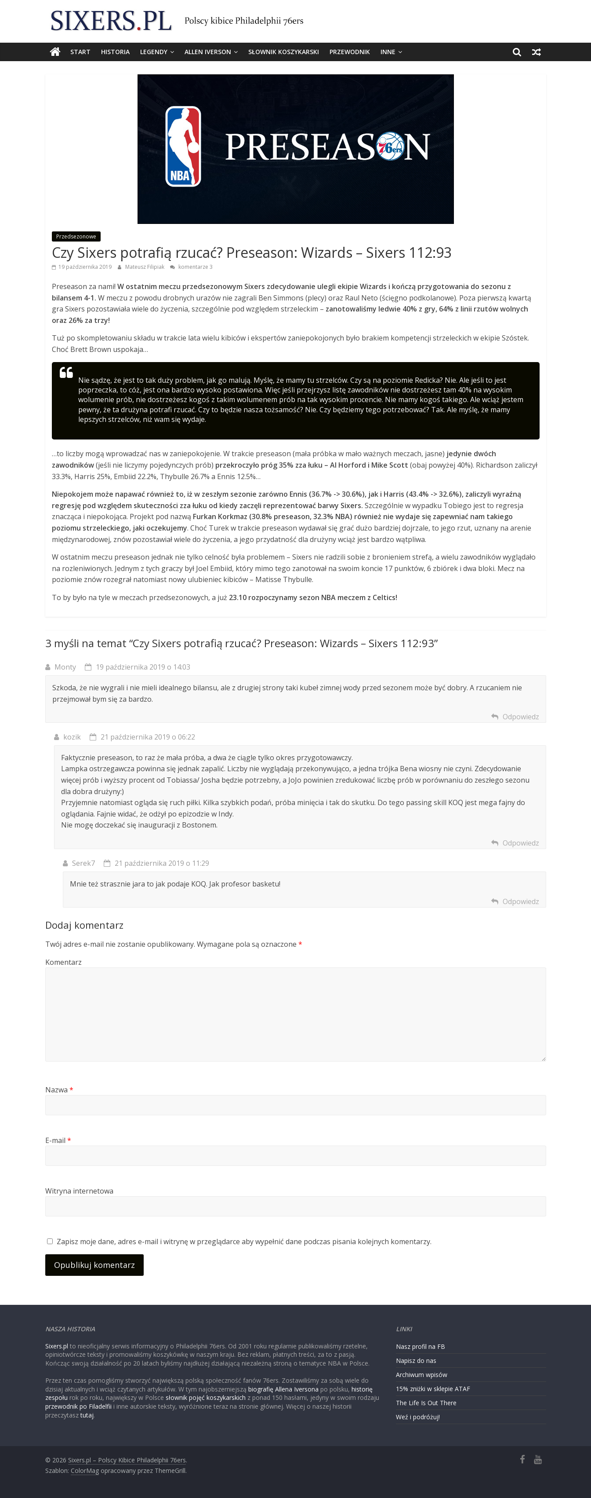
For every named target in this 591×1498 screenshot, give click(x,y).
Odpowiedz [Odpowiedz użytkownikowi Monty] (521, 717)
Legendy (153, 52)
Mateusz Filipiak (145, 267)
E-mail (58, 1140)
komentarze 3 (191, 267)
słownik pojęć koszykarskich (206, 1397)
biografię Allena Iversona (283, 1389)
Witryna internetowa (79, 1191)
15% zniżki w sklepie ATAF (433, 1388)
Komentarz (63, 962)
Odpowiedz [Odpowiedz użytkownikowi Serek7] (521, 901)
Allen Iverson (208, 52)
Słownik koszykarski (283, 52)
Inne (388, 52)
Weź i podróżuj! (418, 1417)
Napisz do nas (416, 1360)
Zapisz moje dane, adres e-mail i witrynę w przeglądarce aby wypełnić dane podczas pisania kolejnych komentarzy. (244, 1241)
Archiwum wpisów (421, 1374)
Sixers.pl (56, 1346)
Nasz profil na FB (420, 1346)
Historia (115, 52)
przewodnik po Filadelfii (78, 1406)
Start (80, 52)
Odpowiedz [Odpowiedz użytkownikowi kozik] (521, 843)
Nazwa (59, 1090)
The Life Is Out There (426, 1403)
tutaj (87, 1415)
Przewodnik (350, 52)
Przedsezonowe (76, 236)
